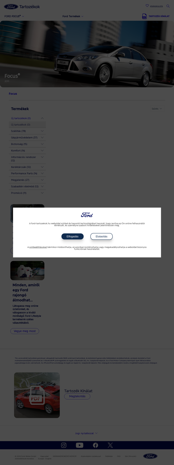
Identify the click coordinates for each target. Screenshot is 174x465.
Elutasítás (101, 236)
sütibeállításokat (38, 247)
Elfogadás (72, 236)
